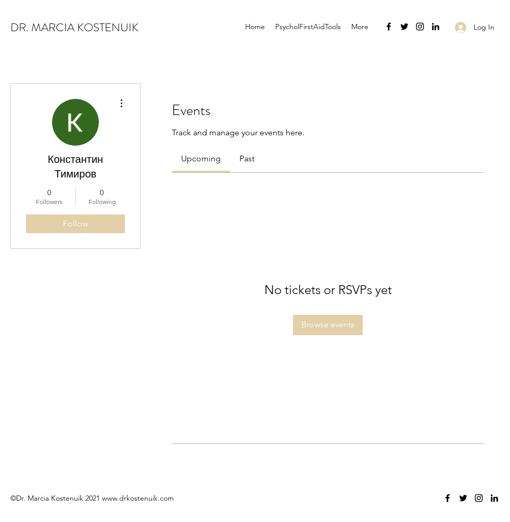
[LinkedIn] (435, 26)
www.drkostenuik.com (138, 498)
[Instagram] (420, 26)
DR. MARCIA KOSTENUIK (74, 27)
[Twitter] (404, 26)
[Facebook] (389, 26)
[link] (201, 158)
